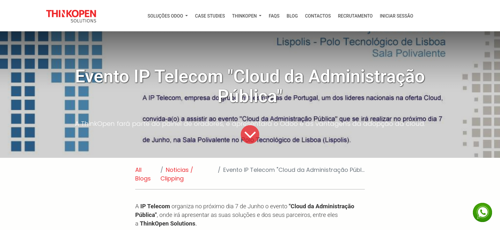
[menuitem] (168, 16)
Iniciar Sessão (396, 16)
